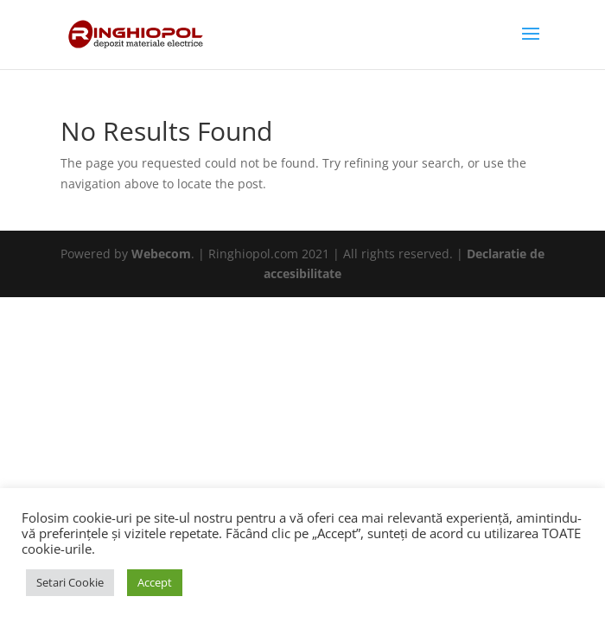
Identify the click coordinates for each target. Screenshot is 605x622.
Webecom (161, 253)
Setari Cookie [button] (70, 582)
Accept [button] (154, 582)
